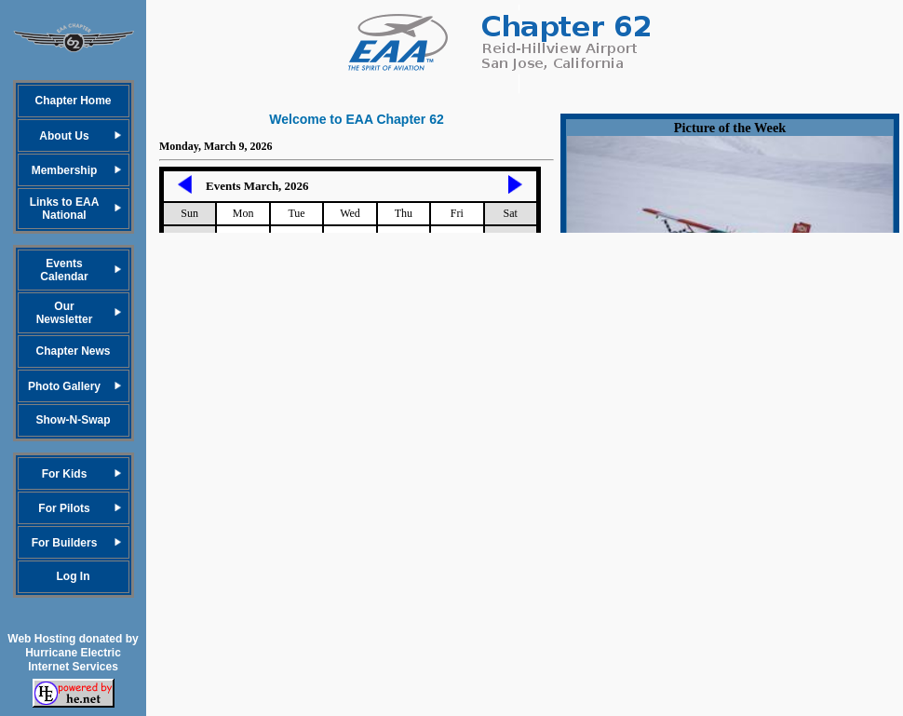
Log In (73, 576)
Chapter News (72, 351)
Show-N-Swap (73, 419)
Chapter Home (72, 100)
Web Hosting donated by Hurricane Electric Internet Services (72, 652)
